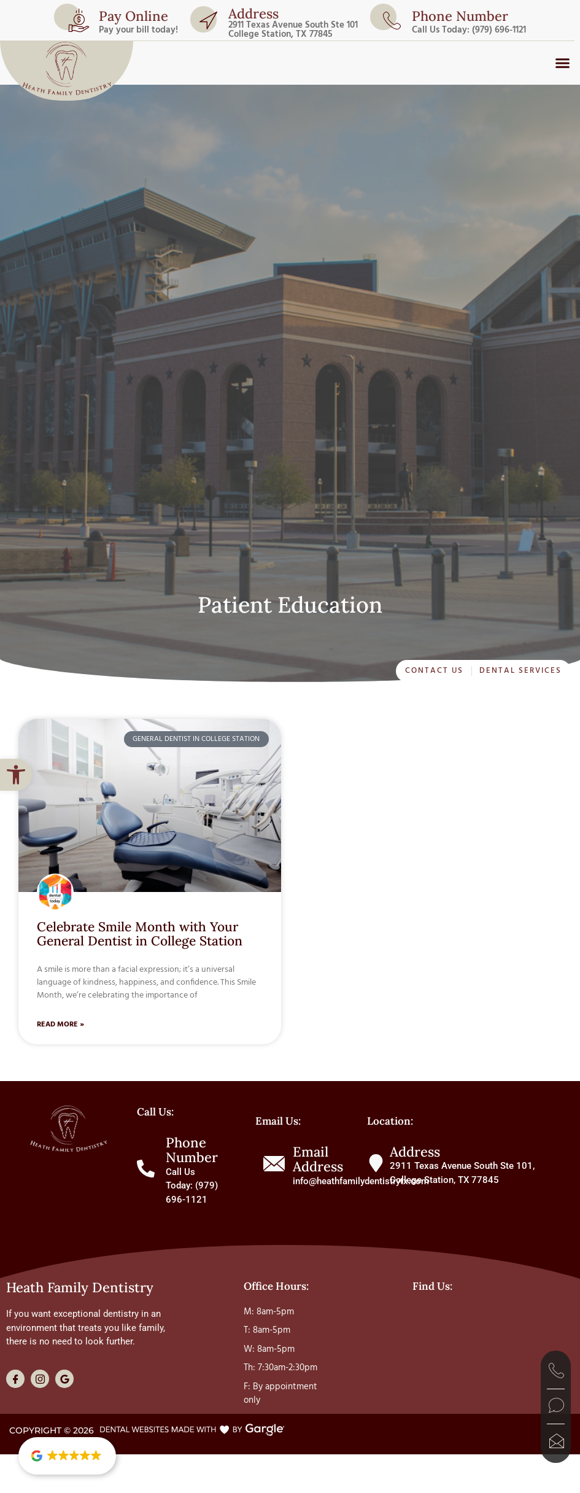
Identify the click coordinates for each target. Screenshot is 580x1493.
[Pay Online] (78, 20)
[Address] (208, 20)
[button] (16, 775)
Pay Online (133, 16)
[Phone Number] (146, 1168)
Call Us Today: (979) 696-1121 (469, 30)
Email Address (318, 1159)
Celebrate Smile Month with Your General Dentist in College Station (139, 933)
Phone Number (192, 1150)
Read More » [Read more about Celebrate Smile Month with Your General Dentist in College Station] (60, 1024)
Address (253, 13)
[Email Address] (274, 1163)
